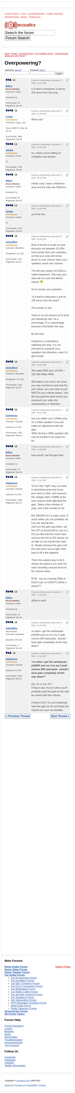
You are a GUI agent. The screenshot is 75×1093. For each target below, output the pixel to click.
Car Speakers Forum (22, 997)
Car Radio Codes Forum (24, 991)
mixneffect (11, 242)
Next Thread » (60, 716)
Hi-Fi (24, 14)
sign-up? (18, 70)
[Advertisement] (37, 839)
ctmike (9, 150)
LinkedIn (9, 1062)
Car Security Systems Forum (27, 994)
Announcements (14, 1042)
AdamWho (11, 628)
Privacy (42, 1085)
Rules (8, 1034)
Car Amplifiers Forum (22, 980)
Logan (9, 116)
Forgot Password (14, 1026)
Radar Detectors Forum (24, 1008)
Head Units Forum (21, 1005)
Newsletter (32, 1085)
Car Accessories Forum (24, 978)
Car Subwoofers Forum (23, 1000)
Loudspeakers (36, 14)
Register (9, 1031)
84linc (9, 86)
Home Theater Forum (17, 972)
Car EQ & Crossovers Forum (27, 986)
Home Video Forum (16, 969)
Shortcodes (11, 1037)
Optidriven (11, 415)
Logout (8, 1028)
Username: (17, 71)
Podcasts (35, 17)
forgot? (42, 70)
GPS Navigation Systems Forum (29, 1003)
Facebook (10, 1057)
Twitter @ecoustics (15, 1065)
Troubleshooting (13, 1039)
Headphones (12, 17)
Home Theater (55, 14)
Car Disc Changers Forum (25, 983)
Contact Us (20, 1085)
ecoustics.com (23, 1080)
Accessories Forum (16, 1011)
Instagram (10, 1060)
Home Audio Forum (16, 966)
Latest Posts (12, 14)
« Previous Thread (18, 716)
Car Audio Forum (15, 975)
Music (24, 17)
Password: (42, 71)
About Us (9, 1085)
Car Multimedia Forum (23, 989)
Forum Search (17, 38)
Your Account (12, 1045)
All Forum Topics (15, 1014)
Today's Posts (62, 966)
